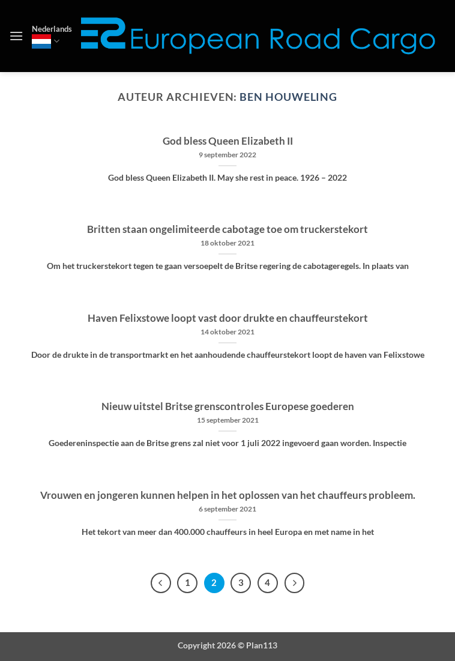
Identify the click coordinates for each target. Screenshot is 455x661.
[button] (16, 35)
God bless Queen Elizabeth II (228, 141)
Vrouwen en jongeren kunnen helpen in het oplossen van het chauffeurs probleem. (227, 495)
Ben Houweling (288, 96)
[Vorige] (161, 583)
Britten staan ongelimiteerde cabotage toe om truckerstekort (227, 229)
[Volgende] (295, 583)
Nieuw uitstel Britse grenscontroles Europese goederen (227, 406)
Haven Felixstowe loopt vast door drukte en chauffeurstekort (228, 318)
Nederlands (52, 36)
